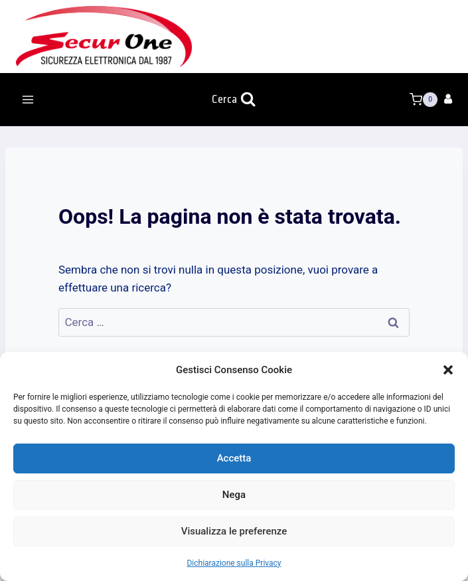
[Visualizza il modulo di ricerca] (234, 100)
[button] (448, 369)
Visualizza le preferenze (234, 531)
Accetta (234, 458)
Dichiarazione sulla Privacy (234, 563)
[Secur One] (104, 37)
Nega (234, 495)
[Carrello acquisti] (423, 99)
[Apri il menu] (28, 99)
